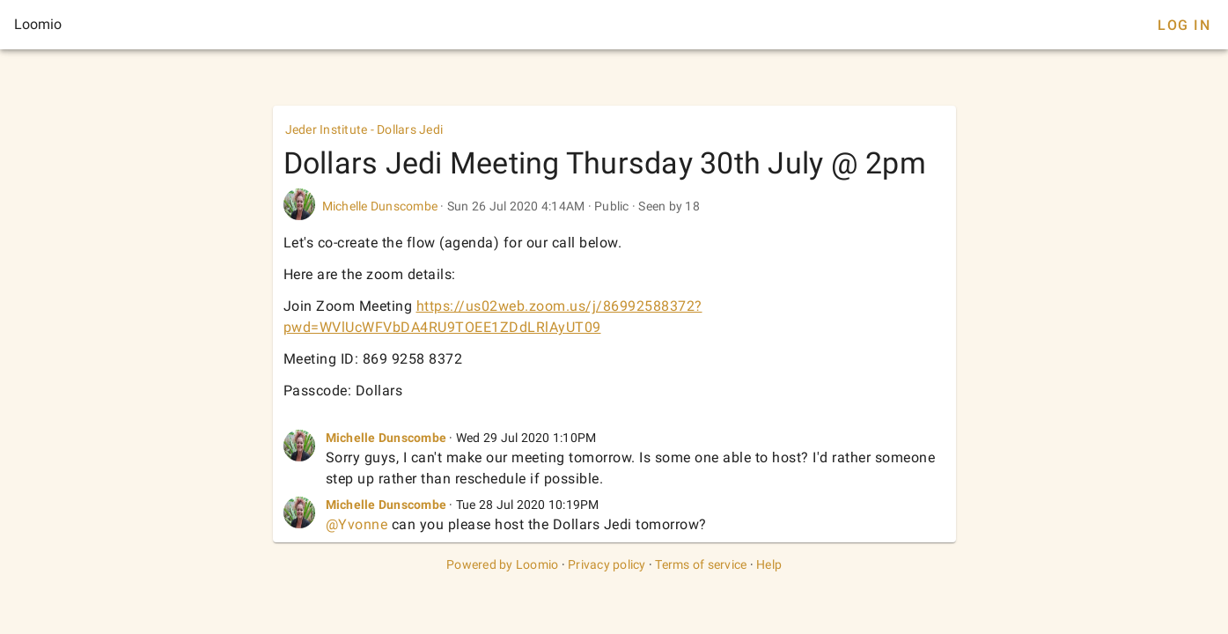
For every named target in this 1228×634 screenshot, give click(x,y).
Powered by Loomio (502, 564)
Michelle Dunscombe (380, 206)
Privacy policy (607, 564)
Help (769, 564)
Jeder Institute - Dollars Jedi (364, 129)
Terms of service (700, 564)
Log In (1184, 25)
